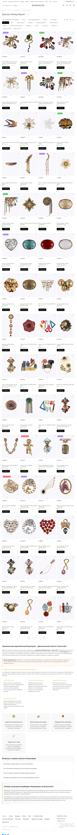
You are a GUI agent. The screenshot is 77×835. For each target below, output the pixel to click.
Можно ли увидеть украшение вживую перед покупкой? (19, 773)
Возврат (47, 819)
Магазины (26, 819)
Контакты (18, 819)
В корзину (6, 67)
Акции (11, 816)
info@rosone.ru (61, 821)
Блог (29, 816)
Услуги (24, 816)
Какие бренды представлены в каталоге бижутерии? (18, 764)
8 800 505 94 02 (70, 1)
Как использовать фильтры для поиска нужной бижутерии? (20, 768)
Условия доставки (7, 819)
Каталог (4, 816)
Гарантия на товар (36, 819)
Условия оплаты (38, 816)
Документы (5, 822)
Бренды (17, 816)
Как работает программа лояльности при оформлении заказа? (21, 777)
